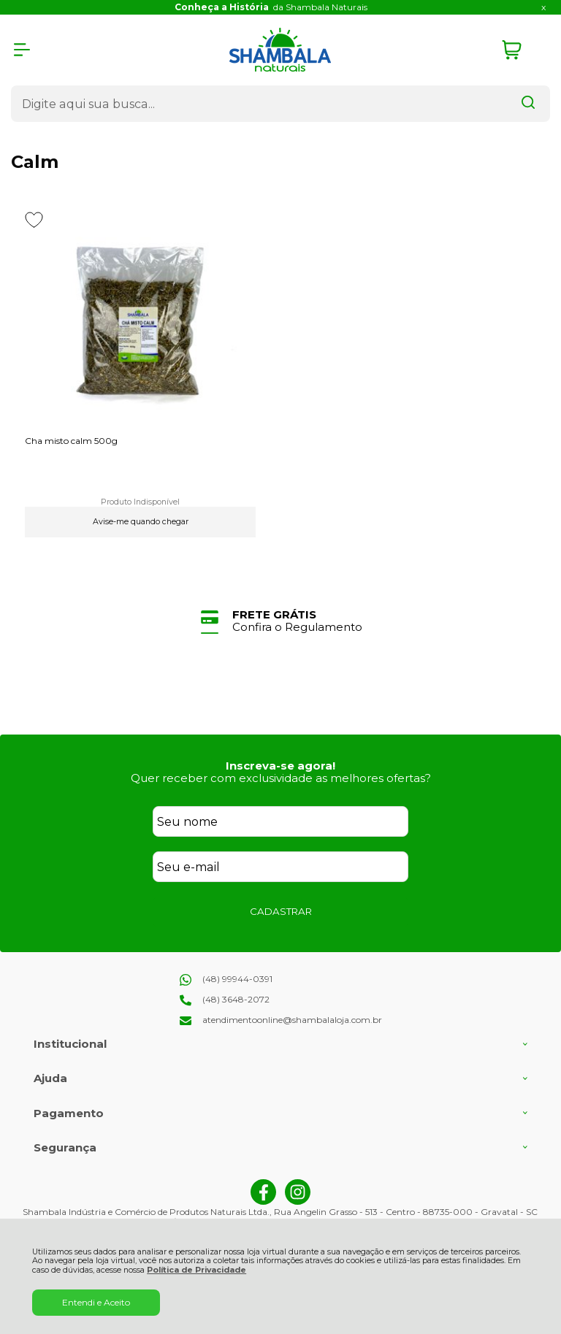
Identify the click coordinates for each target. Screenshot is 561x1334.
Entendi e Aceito (96, 1302)
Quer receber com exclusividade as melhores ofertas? (281, 778)
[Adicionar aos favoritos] (34, 220)
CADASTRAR (281, 911)
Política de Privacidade (196, 1270)
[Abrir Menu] (22, 49)
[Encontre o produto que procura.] (528, 103)
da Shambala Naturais (271, 6)
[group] (280, 621)
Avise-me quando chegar (140, 521)
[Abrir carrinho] (522, 50)
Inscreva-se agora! (280, 766)
